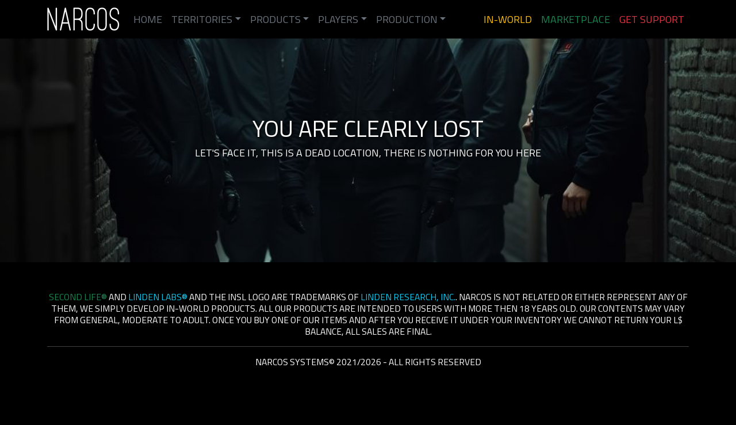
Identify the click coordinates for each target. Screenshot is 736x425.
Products (275, 19)
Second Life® (78, 297)
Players (338, 19)
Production (407, 19)
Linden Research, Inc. (408, 297)
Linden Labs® (157, 297)
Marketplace (575, 19)
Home (147, 19)
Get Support (651, 19)
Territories (201, 19)
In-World (508, 19)
